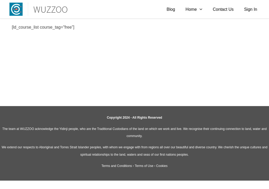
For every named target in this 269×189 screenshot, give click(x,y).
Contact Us (223, 9)
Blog (171, 9)
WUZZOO (50, 9)
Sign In (250, 9)
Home (191, 9)
